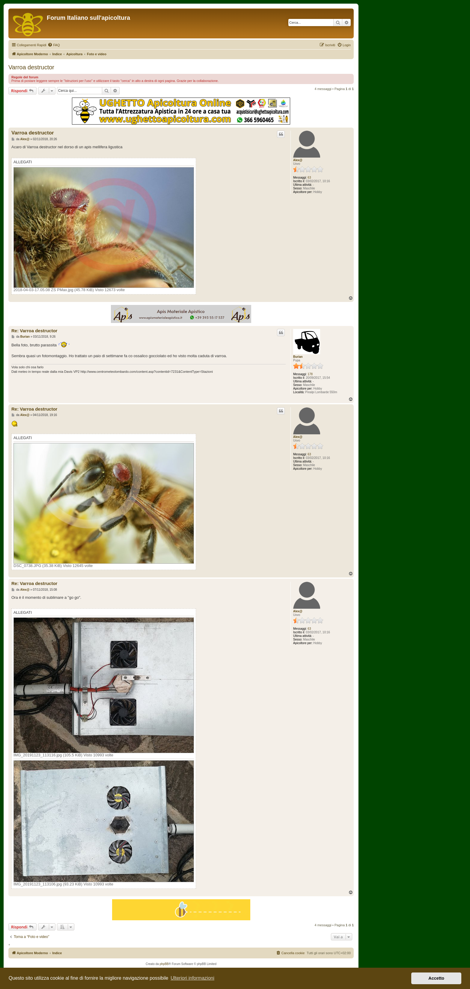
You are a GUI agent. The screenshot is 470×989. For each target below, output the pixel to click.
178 (310, 374)
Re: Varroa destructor (34, 330)
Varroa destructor (31, 67)
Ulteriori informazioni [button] (192, 978)
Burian (298, 356)
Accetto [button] (436, 978)
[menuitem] (54, 45)
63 (309, 177)
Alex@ (297, 160)
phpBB (164, 964)
